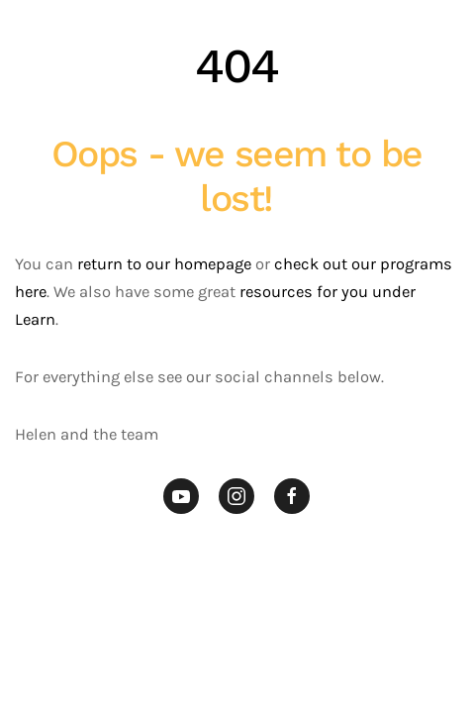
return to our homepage (164, 264)
